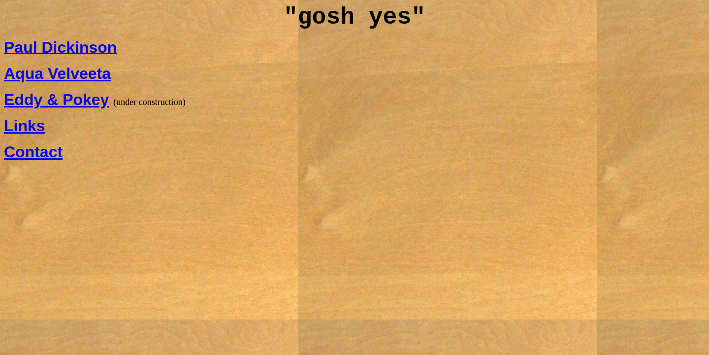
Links (24, 126)
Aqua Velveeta (57, 73)
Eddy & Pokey (56, 99)
